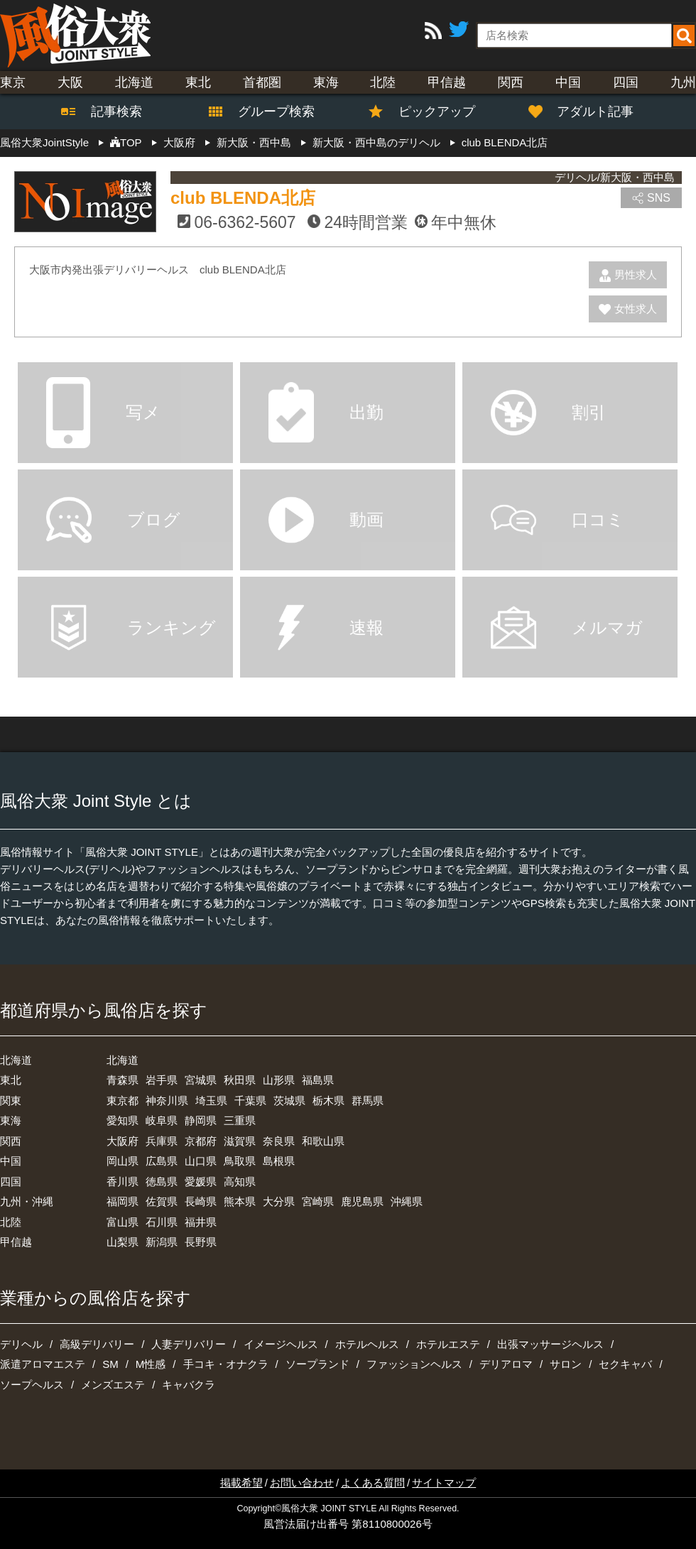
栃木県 (328, 1100)
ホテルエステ (448, 1344)
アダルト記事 (588, 111)
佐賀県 (162, 1201)
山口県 (201, 1161)
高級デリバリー (97, 1344)
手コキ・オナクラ (225, 1364)
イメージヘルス (281, 1344)
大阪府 (122, 1141)
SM (110, 1364)
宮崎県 (318, 1201)
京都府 (201, 1141)
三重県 (240, 1120)
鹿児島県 (362, 1201)
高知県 (240, 1181)
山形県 (279, 1080)
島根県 (279, 1161)
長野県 (201, 1242)
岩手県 (162, 1080)
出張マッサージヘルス (550, 1344)
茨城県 (289, 1100)
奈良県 (279, 1141)
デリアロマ (506, 1364)
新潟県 (162, 1242)
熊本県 (240, 1201)
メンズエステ (113, 1385)
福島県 (318, 1080)
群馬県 (368, 1100)
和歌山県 (323, 1141)
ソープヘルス (32, 1385)
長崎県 (201, 1201)
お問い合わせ (302, 1483)
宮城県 (201, 1080)
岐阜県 (162, 1120)
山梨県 (122, 1242)
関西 (510, 82)
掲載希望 (241, 1483)
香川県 (122, 1181)
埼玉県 (211, 1100)
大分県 (279, 1201)
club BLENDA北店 (242, 197)
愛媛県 (201, 1181)
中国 (568, 82)
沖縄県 (407, 1201)
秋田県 (240, 1080)
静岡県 (201, 1120)
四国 (625, 82)
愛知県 (122, 1120)
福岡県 (122, 1201)
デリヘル (21, 1344)
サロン (566, 1364)
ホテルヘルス (367, 1344)
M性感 (151, 1364)
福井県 (201, 1222)
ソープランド (317, 1364)
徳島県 (162, 1181)
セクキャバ (625, 1364)
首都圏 (262, 82)
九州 (683, 82)
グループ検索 (268, 111)
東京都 (122, 1100)
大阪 (70, 82)
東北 (198, 82)
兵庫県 (162, 1141)
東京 (13, 82)
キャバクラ (188, 1385)
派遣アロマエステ (42, 1364)
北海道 (134, 82)
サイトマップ (444, 1483)
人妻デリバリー (188, 1344)
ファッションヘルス (414, 1364)
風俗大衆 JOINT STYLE (328, 1508)
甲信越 (447, 82)
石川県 (162, 1222)
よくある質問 (373, 1483)
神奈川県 (167, 1100)
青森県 (122, 1080)
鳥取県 (240, 1161)
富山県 (122, 1222)
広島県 (162, 1161)
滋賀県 (240, 1141)
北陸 (383, 82)
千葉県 (250, 1100)
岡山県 (122, 1161)
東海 (326, 82)
